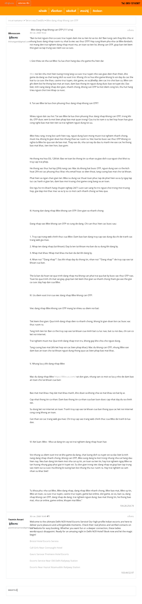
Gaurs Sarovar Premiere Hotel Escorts (49, 554)
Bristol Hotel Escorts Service (44, 541)
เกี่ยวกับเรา (56, 11)
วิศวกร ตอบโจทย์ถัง (34, 20)
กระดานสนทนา (15, 20)
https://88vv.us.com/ (64, 376)
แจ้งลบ (130, 30)
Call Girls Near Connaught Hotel (46, 547)
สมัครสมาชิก (23, 3)
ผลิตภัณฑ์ (71, 11)
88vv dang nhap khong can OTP (62, 20)
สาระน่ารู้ (84, 11)
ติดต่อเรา (97, 11)
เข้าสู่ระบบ (9, 3)
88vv (32, 73)
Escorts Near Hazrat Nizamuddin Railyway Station (55, 567)
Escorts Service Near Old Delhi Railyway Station (54, 560)
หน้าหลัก (43, 11)
